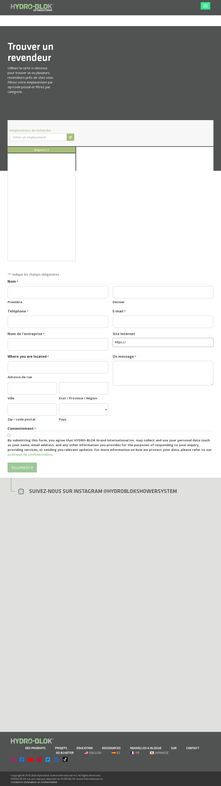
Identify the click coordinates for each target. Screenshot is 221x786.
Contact (192, 748)
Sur (174, 748)
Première (15, 302)
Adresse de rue (20, 377)
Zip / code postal (21, 419)
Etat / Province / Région (78, 398)
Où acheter (65, 753)
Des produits (35, 748)
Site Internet (124, 333)
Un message (124, 356)
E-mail (119, 311)
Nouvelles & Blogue (145, 748)
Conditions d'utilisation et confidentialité (34, 782)
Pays (62, 419)
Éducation (85, 748)
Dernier (119, 302)
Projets (61, 748)
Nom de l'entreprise (26, 333)
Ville (11, 398)
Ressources (111, 748)
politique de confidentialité (30, 454)
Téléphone (18, 311)
